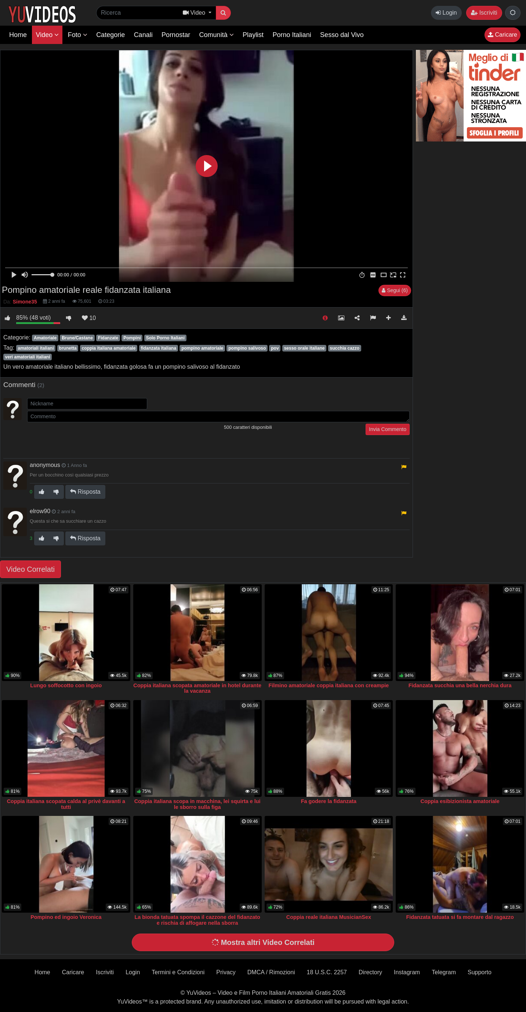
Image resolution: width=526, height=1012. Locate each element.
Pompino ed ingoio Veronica (66, 917)
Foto (77, 34)
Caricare (502, 35)
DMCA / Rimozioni (271, 972)
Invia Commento (387, 429)
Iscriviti (484, 13)
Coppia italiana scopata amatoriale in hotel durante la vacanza (197, 688)
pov (275, 348)
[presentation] (83, 438)
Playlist (253, 34)
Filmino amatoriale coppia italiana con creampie (328, 685)
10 (89, 318)
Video (47, 34)
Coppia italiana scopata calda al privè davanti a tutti (66, 804)
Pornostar (176, 34)
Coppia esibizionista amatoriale (460, 801)
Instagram (407, 972)
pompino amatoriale (202, 348)
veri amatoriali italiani (27, 357)
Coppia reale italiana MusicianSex (328, 917)
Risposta (85, 492)
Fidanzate (108, 338)
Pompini (132, 338)
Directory (370, 972)
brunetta (68, 348)
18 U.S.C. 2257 (327, 972)
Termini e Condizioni (178, 972)
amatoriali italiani (36, 348)
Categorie (110, 34)
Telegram (444, 972)
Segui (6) (395, 290)
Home (18, 34)
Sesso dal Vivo (342, 34)
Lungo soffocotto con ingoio (66, 685)
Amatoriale (45, 338)
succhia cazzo (344, 348)
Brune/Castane (77, 338)
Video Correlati (30, 569)
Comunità (216, 34)
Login (446, 13)
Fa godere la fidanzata (328, 801)
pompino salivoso (247, 348)
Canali (143, 34)
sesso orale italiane (304, 348)
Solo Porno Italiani (165, 338)
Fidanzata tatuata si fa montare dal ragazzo (460, 917)
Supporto (479, 972)
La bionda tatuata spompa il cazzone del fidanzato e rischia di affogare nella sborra (197, 920)
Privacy (225, 972)
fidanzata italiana (158, 348)
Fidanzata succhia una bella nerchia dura (460, 685)
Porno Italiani (292, 34)
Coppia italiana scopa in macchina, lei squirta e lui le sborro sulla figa (197, 804)
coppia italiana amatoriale (109, 348)
